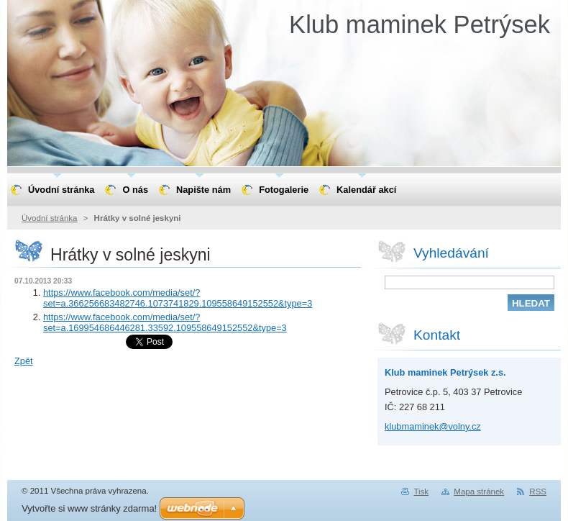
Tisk (421, 491)
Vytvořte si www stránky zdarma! (89, 508)
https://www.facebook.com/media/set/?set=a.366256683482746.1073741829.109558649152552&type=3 (177, 298)
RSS (537, 491)
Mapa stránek (479, 491)
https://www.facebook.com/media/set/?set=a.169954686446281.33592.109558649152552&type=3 (165, 322)
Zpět (23, 360)
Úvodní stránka (49, 218)
